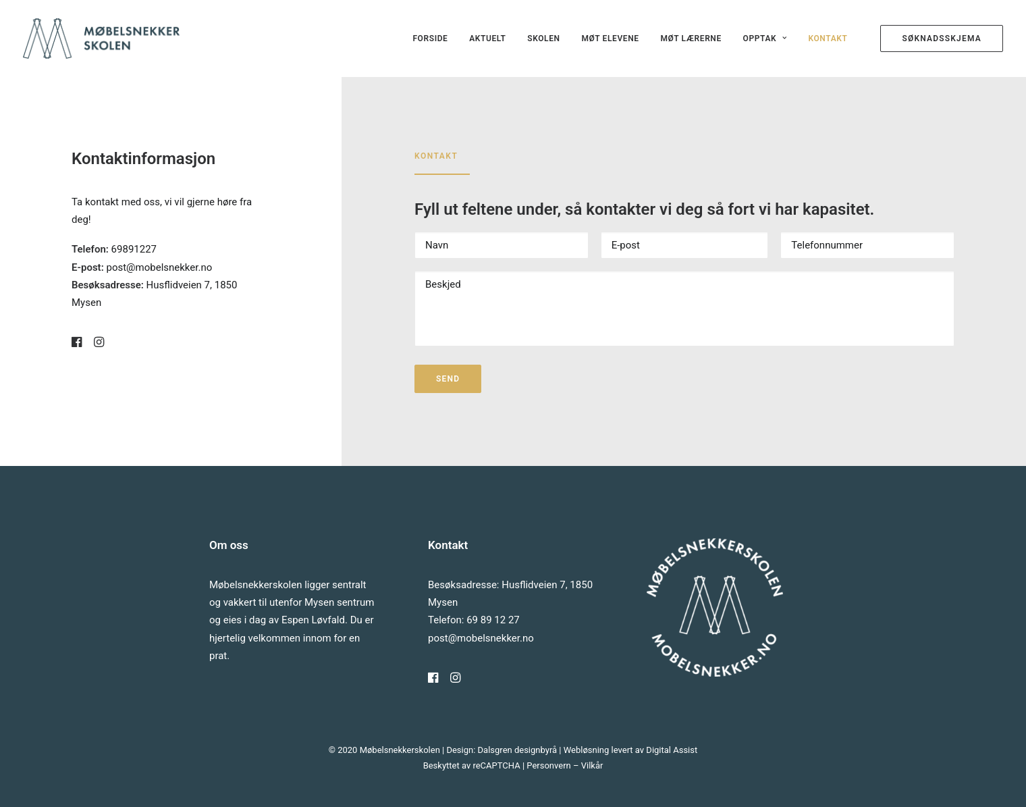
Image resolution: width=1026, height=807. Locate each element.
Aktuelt (487, 38)
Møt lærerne (690, 38)
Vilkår (592, 765)
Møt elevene (610, 38)
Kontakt (827, 38)
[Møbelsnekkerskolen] (101, 38)
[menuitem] (430, 38)
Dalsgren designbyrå (518, 750)
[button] (77, 344)
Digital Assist (671, 750)
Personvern (548, 765)
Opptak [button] (765, 38)
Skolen (543, 38)
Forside (430, 38)
